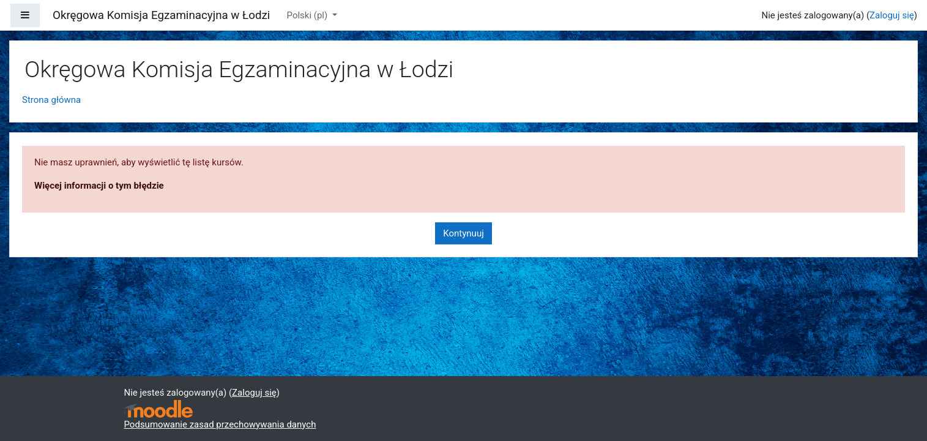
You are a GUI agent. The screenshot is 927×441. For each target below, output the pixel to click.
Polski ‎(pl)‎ (308, 15)
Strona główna (51, 99)
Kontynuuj (463, 233)
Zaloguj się (891, 15)
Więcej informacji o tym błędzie (99, 185)
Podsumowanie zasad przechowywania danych (220, 424)
